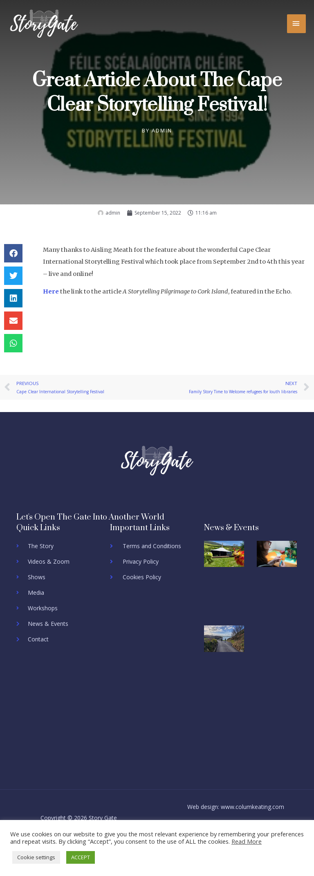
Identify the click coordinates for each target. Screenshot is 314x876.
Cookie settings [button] (36, 857)
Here (51, 291)
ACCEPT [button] (80, 857)
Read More (246, 841)
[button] (13, 253)
